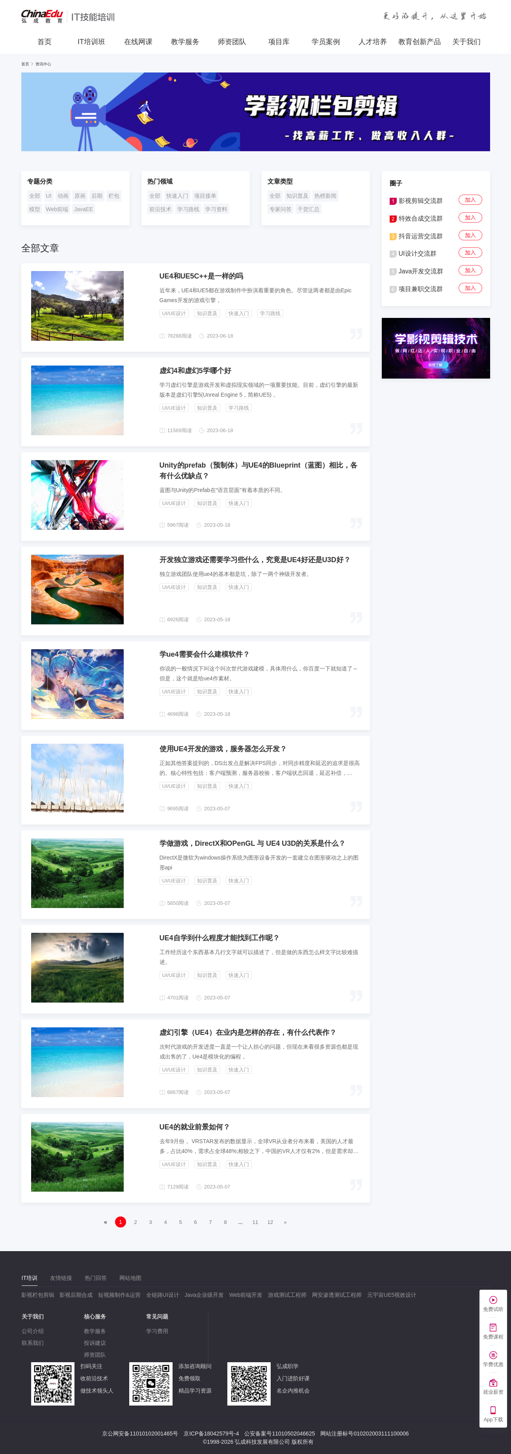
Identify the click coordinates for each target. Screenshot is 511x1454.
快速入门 (177, 196)
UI (49, 196)
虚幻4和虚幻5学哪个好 (195, 371)
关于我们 (466, 42)
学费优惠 (493, 1364)
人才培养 (373, 42)
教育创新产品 (419, 42)
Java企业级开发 (204, 1295)
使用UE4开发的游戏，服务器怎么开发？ (223, 749)
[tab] (29, 1278)
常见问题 (157, 1316)
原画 (79, 196)
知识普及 (297, 196)
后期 (96, 196)
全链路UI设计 (162, 1295)
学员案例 (326, 42)
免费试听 (493, 1309)
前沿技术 (160, 209)
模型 (34, 209)
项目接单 (205, 196)
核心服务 (95, 1316)
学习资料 (216, 209)
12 (270, 1222)
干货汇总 (308, 209)
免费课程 (493, 1337)
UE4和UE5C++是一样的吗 (201, 276)
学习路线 (188, 209)
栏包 (113, 196)
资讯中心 (43, 64)
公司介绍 (33, 1331)
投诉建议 (95, 1343)
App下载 (493, 1419)
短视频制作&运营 (119, 1295)
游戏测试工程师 (287, 1295)
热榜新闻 (325, 196)
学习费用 (157, 1331)
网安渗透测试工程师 (337, 1295)
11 (255, 1222)
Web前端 (57, 209)
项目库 (279, 42)
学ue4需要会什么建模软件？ (205, 654)
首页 (44, 42)
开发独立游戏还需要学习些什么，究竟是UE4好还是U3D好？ (255, 560)
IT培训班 (91, 42)
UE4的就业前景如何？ (195, 1127)
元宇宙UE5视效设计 (391, 1295)
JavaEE (83, 209)
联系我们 (33, 1343)
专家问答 (280, 209)
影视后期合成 (76, 1295)
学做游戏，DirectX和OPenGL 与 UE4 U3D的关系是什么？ (253, 843)
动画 (63, 196)
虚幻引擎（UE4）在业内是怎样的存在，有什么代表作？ (248, 1032)
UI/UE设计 (174, 313)
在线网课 (138, 42)
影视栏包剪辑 (37, 1295)
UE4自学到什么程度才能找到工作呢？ (220, 938)
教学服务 (185, 42)
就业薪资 (493, 1392)
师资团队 (232, 42)
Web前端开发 (246, 1295)
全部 (34, 196)
